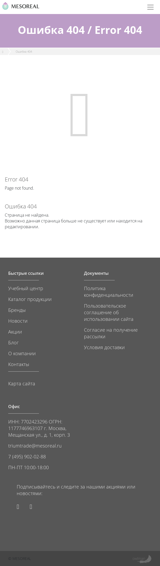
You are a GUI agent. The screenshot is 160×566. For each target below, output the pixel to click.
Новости (18, 320)
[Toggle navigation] (150, 7)
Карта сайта (21, 383)
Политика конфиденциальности (108, 291)
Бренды (17, 310)
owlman (138, 558)
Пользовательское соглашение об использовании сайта (109, 312)
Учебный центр (25, 288)
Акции (15, 331)
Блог (13, 342)
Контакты (18, 364)
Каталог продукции (30, 299)
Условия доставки (104, 347)
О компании (22, 353)
